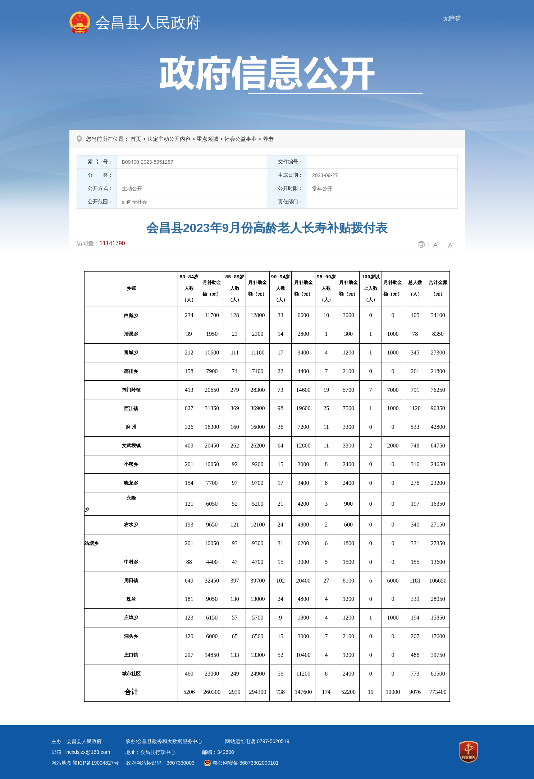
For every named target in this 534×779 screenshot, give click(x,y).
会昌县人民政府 (148, 22)
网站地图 (61, 763)
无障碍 (452, 18)
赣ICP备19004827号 (96, 763)
